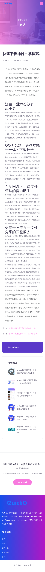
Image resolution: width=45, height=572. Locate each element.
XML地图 (27, 565)
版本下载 (5, 548)
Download (22, 482)
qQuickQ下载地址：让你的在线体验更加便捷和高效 (26, 429)
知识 (25, 20)
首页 (20, 20)
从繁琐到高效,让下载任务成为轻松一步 (22, 328)
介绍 (3, 543)
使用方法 (5, 552)
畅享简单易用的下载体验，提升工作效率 (23, 334)
